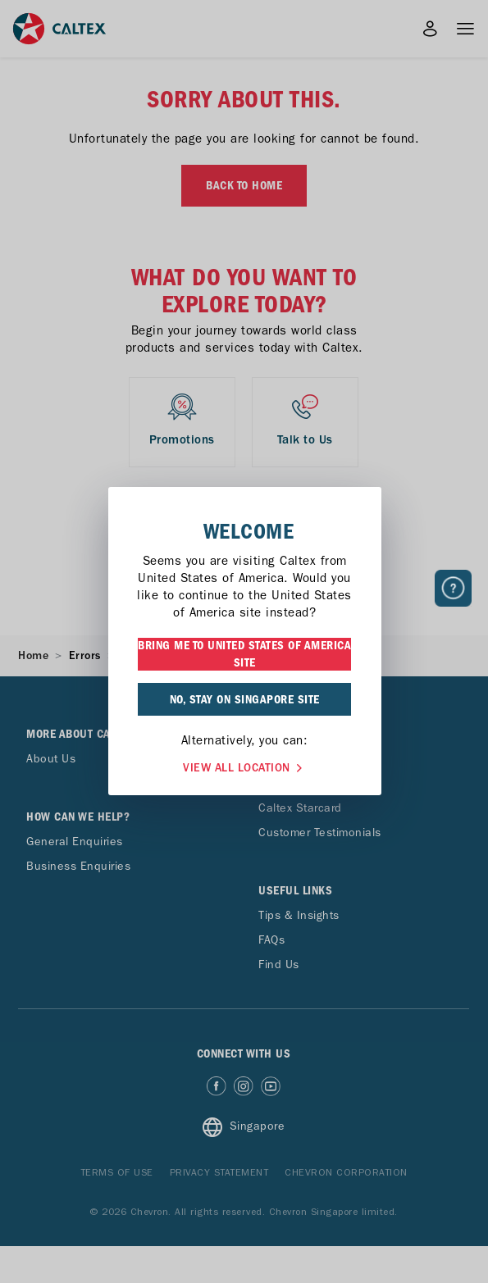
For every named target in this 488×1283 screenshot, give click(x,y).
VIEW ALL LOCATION (244, 766)
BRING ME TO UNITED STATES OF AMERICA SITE (244, 654)
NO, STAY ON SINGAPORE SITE (245, 699)
